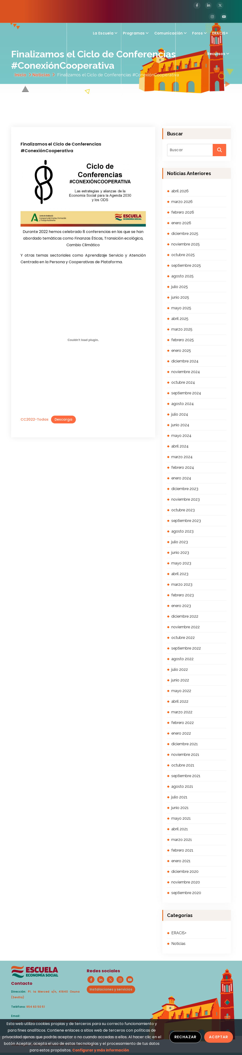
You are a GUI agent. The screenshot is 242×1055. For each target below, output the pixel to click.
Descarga (63, 419)
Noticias (41, 74)
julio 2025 (179, 286)
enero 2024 (181, 478)
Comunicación (168, 33)
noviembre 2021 (185, 754)
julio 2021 (179, 797)
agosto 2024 (182, 403)
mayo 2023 (181, 563)
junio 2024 (180, 425)
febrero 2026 (182, 212)
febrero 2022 (182, 722)
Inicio (20, 74)
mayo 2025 (181, 308)
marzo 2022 (181, 712)
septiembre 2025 (186, 265)
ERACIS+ (220, 33)
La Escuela (103, 33)
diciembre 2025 (184, 233)
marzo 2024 (182, 457)
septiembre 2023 (186, 520)
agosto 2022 (182, 659)
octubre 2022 (183, 637)
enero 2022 (181, 733)
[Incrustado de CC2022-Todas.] (83, 340)
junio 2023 (180, 552)
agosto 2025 (182, 276)
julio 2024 (179, 414)
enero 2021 (180, 861)
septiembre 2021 (185, 776)
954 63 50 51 (35, 1007)
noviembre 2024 (185, 372)
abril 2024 (180, 446)
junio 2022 (180, 680)
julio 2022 (179, 669)
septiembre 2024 (186, 393)
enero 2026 (181, 223)
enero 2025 (181, 350)
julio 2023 (179, 542)
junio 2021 (180, 807)
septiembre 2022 (186, 648)
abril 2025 (179, 318)
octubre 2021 (182, 765)
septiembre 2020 (186, 893)
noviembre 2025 (185, 244)
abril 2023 (179, 574)
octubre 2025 (183, 255)
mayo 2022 (181, 691)
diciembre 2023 (184, 489)
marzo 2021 (181, 839)
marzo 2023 (181, 584)
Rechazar (185, 1037)
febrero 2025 (182, 340)
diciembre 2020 (185, 871)
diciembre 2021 (184, 744)
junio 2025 (180, 297)
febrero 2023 (182, 595)
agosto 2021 (182, 786)
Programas (134, 33)
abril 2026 (180, 191)
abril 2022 (179, 701)
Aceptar (218, 1037)
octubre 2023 (183, 510)
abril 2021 (179, 829)
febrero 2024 (182, 467)
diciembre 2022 (184, 616)
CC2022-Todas (34, 419)
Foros (197, 33)
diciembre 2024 (185, 361)
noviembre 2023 (185, 499)
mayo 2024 (181, 435)
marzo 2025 (181, 329)
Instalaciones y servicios (111, 989)
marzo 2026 (182, 201)
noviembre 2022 (185, 627)
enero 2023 (181, 605)
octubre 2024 (183, 382)
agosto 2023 (182, 531)
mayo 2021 (181, 818)
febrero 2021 (182, 850)
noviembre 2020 (185, 882)
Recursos (216, 53)
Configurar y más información (100, 1050)
